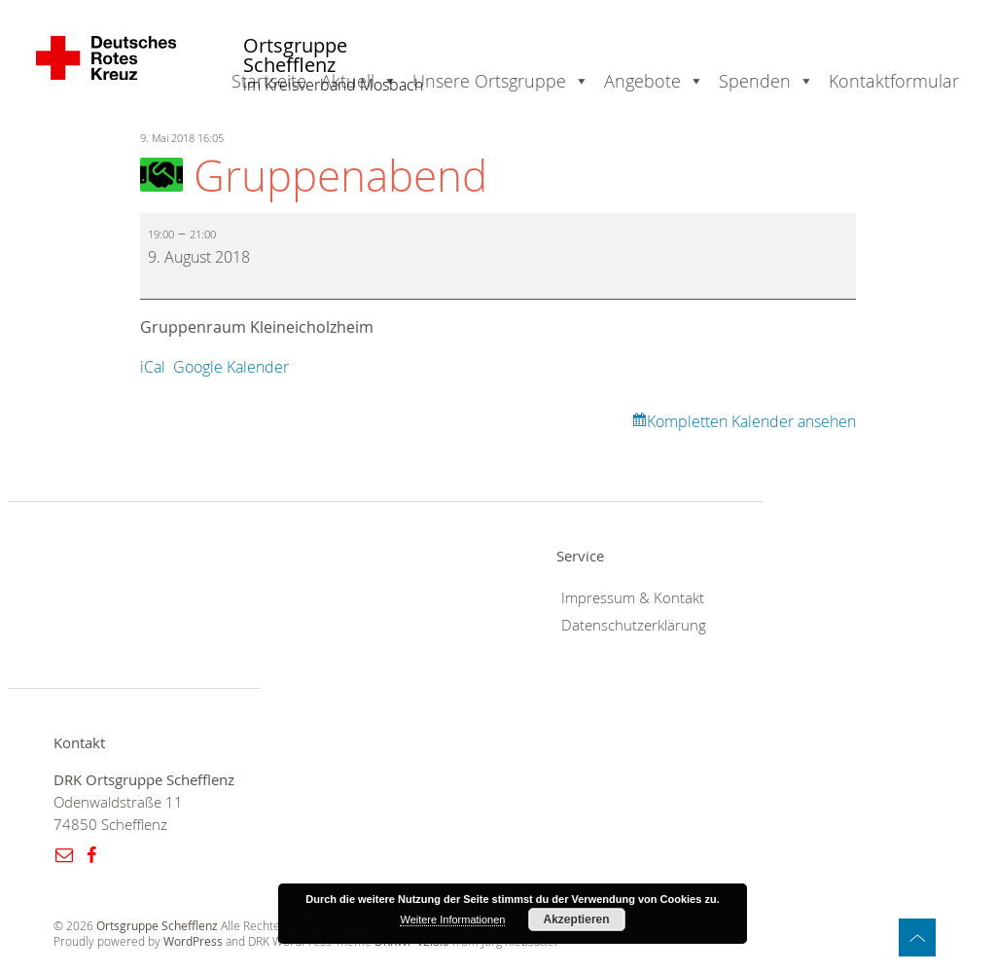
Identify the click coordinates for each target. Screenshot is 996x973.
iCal (152, 367)
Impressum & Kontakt (632, 598)
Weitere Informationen (452, 919)
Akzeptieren (577, 919)
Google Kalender (231, 367)
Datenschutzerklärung (633, 625)
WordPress (193, 941)
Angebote (642, 80)
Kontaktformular (894, 80)
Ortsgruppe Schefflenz (295, 56)
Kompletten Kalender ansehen (751, 421)
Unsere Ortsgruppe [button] (489, 80)
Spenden (755, 80)
